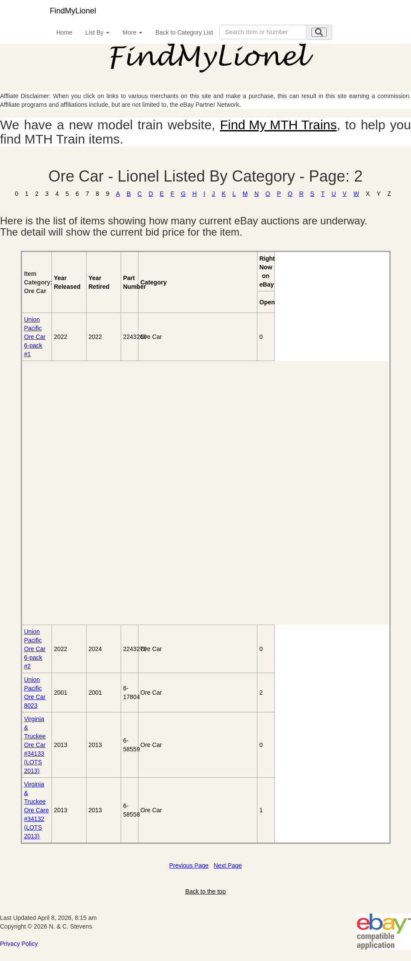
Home (64, 32)
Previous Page (189, 865)
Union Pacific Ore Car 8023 (35, 692)
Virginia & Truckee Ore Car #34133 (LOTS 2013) (35, 744)
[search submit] (319, 32)
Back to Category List (184, 32)
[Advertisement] (71, 493)
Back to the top (205, 891)
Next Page (228, 865)
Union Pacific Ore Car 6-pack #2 (35, 649)
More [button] (132, 32)
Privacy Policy (19, 943)
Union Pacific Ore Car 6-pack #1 (35, 337)
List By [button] (97, 32)
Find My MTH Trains (278, 125)
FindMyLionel (73, 10)
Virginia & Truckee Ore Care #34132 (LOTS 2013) (36, 810)
